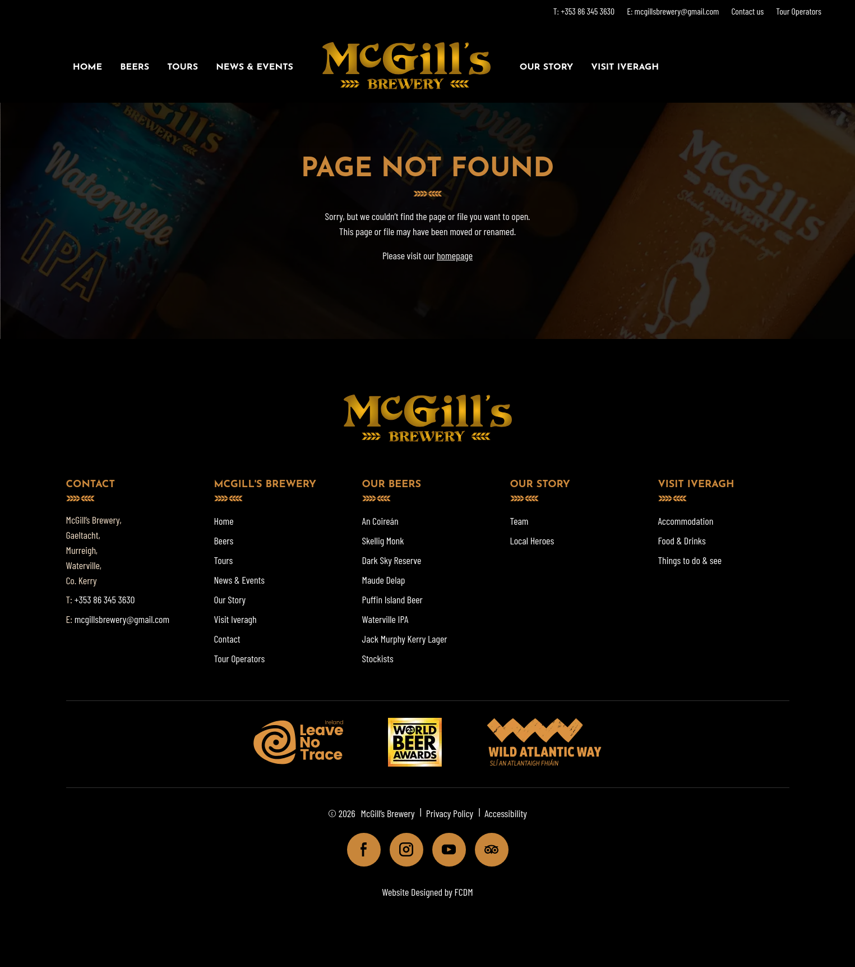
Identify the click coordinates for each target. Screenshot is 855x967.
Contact (227, 639)
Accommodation (686, 521)
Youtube (444, 849)
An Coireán (380, 521)
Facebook (359, 849)
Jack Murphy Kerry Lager (404, 639)
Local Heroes (532, 540)
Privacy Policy (450, 813)
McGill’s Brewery (388, 813)
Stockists (378, 658)
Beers (134, 67)
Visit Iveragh (625, 67)
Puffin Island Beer (392, 599)
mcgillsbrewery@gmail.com (122, 619)
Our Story (546, 67)
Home (87, 67)
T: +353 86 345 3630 (583, 11)
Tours (182, 67)
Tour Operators (798, 11)
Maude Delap (383, 580)
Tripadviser (487, 849)
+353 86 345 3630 (105, 599)
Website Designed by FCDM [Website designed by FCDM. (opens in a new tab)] (427, 892)
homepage (455, 255)
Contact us (747, 11)
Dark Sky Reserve (392, 560)
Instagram (402, 849)
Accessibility (505, 813)
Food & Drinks (682, 540)
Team (519, 521)
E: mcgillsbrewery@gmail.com (673, 11)
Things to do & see (690, 560)
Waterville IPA (385, 619)
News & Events (254, 67)
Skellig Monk (383, 540)
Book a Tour (735, 67)
